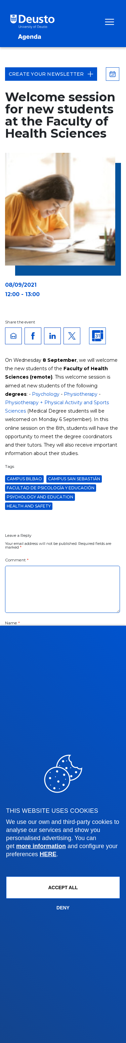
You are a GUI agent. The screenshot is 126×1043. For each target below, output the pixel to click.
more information (41, 846)
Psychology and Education (40, 496)
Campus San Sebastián (74, 478)
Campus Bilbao (24, 478)
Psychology (45, 394)
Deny (63, 907)
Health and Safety (29, 506)
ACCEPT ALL (63, 887)
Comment (17, 559)
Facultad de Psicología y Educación (50, 487)
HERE (48, 854)
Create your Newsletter (51, 74)
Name (12, 622)
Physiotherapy (80, 394)
